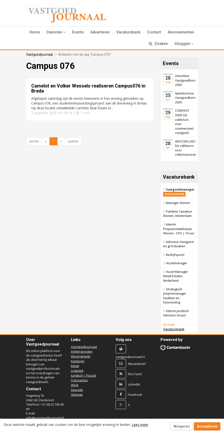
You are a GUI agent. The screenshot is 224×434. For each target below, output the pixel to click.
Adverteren (100, 32)
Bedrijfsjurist (175, 255)
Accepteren (207, 426)
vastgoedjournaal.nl (130, 357)
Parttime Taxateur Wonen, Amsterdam (177, 213)
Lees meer (140, 424)
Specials (77, 390)
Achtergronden (82, 351)
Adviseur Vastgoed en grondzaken (178, 244)
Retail (75, 366)
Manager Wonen (178, 203)
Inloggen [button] (184, 43)
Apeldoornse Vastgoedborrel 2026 (186, 97)
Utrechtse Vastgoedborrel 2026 (186, 80)
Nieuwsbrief (137, 364)
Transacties (79, 380)
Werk (75, 385)
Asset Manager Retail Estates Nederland (175, 276)
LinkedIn (134, 384)
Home (34, 32)
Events (78, 32)
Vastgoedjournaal (39, 54)
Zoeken (158, 43)
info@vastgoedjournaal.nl (45, 418)
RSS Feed (135, 374)
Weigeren (181, 426)
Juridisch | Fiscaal (83, 375)
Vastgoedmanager (179, 191)
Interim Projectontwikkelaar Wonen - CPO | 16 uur (178, 228)
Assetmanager (176, 263)
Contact (154, 32)
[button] (56, 32)
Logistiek (77, 370)
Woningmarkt (80, 356)
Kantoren (78, 361)
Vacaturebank (128, 32)
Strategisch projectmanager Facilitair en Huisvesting (174, 296)
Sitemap (77, 394)
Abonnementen (181, 32)
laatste (73, 141)
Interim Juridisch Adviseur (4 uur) (176, 313)
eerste (34, 141)
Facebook (135, 394)
